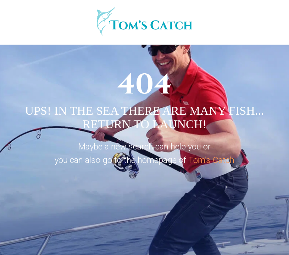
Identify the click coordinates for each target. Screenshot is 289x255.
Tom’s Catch (211, 160)
